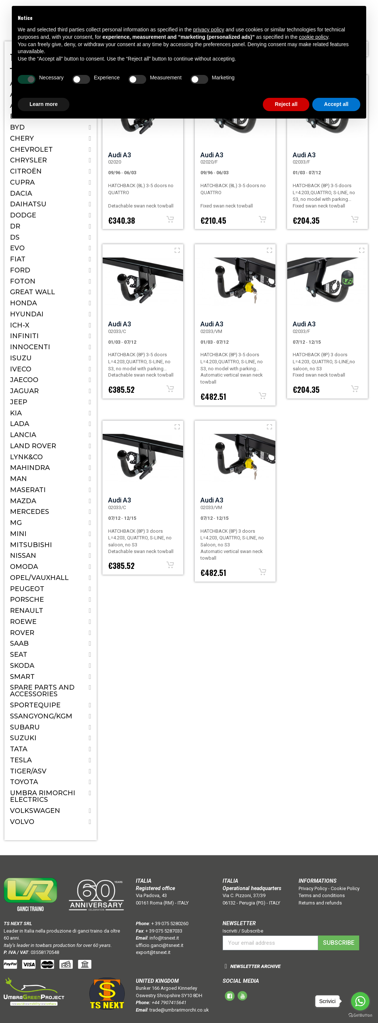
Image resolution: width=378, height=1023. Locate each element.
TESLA (21, 760)
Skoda (22, 665)
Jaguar (24, 391)
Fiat (17, 259)
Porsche (27, 599)
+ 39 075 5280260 (169, 923)
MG (16, 522)
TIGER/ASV (28, 771)
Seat (18, 654)
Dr (15, 226)
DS (15, 237)
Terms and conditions (322, 895)
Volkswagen (35, 810)
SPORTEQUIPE (35, 705)
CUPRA (22, 182)
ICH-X (19, 325)
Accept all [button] (336, 104)
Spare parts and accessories (42, 690)
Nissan (23, 555)
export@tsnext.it (153, 952)
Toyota (24, 782)
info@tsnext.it (164, 938)
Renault (26, 610)
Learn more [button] (44, 104)
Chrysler (28, 160)
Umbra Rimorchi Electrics (42, 796)
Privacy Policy (313, 888)
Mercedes (29, 511)
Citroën (26, 171)
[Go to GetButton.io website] (360, 1015)
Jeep (18, 402)
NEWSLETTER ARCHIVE (255, 966)
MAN (18, 479)
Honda (23, 303)
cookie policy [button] (313, 37)
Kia (16, 413)
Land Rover (33, 446)
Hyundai (27, 314)
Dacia (21, 193)
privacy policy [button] (208, 29)
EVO (17, 248)
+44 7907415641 (169, 1002)
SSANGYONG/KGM (41, 716)
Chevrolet (31, 149)
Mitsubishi (31, 545)
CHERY (22, 138)
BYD (17, 127)
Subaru (25, 727)
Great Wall (32, 292)
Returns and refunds (320, 903)
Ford (20, 270)
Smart (22, 676)
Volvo (22, 821)
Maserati (28, 490)
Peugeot (27, 589)
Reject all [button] (286, 104)
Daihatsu (28, 204)
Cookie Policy (345, 888)
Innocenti (30, 347)
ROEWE (23, 621)
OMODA (24, 566)
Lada (19, 423)
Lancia (23, 435)
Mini (18, 534)
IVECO (20, 369)
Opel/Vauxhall (39, 577)
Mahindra (30, 467)
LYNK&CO (26, 457)
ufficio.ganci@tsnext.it (159, 945)
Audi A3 (119, 155)
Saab (19, 643)
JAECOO (24, 380)
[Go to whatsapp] (360, 1001)
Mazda (23, 501)
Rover (22, 632)
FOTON (22, 281)
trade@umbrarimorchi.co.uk (179, 1010)
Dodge (23, 215)
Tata (18, 749)
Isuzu (21, 358)
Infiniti (24, 336)
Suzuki (23, 738)
